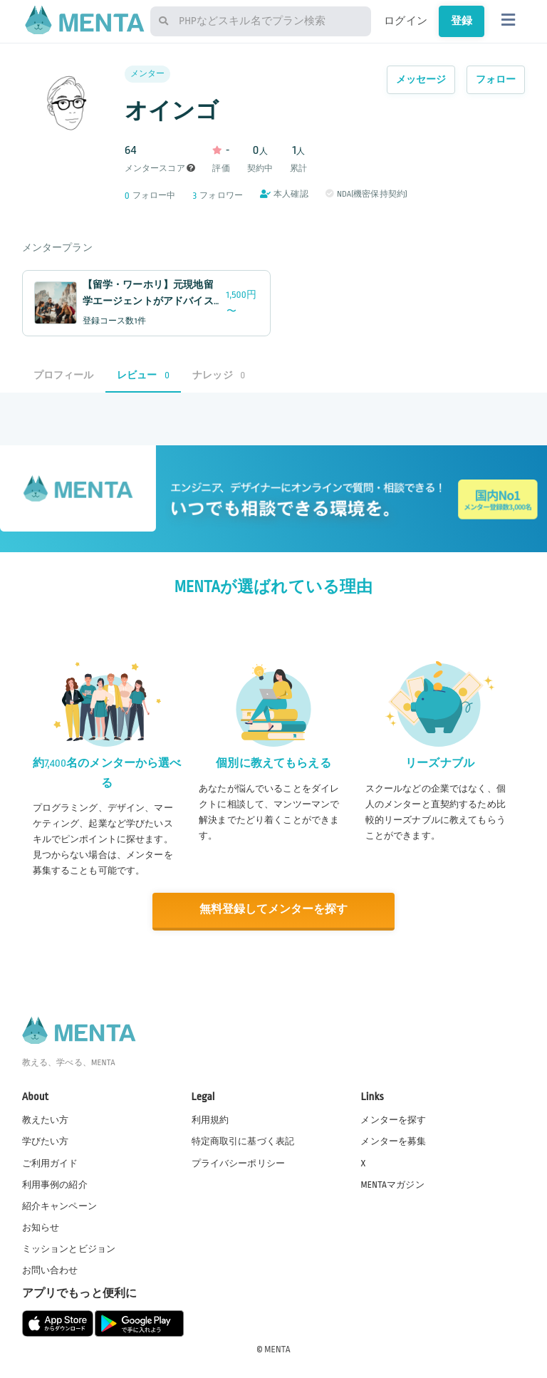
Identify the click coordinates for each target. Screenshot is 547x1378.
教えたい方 (45, 1119)
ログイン (405, 20)
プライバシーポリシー (239, 1162)
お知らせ (41, 1226)
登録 (461, 20)
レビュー (143, 375)
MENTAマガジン (392, 1183)
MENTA (277, 1349)
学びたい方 (45, 1141)
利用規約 (210, 1119)
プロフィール (63, 375)
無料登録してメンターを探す (273, 909)
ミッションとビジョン (69, 1248)
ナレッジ (218, 375)
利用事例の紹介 (55, 1183)
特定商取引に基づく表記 (243, 1141)
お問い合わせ (50, 1270)
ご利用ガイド (50, 1162)
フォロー (496, 79)
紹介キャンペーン (59, 1205)
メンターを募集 (393, 1141)
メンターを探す (393, 1119)
